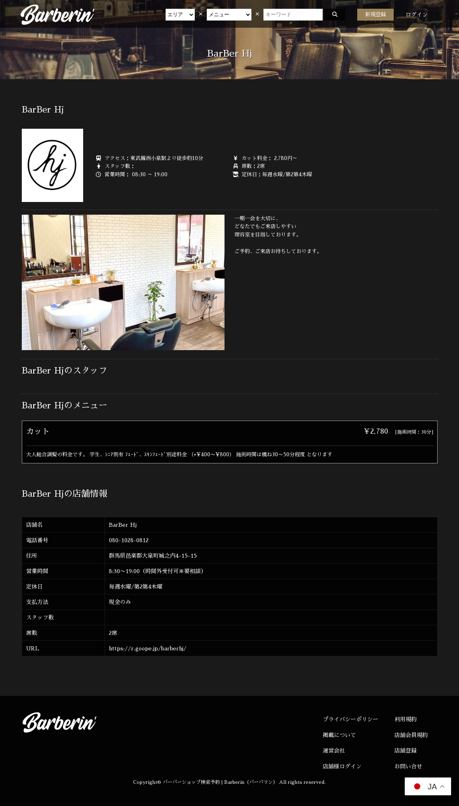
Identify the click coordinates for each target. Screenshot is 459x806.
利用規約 (405, 719)
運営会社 (334, 750)
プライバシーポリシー (350, 719)
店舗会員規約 (411, 735)
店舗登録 (405, 750)
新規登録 (375, 14)
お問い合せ (408, 766)
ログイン (417, 14)
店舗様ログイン (342, 766)
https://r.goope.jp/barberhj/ (148, 648)
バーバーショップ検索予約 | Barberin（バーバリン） (220, 782)
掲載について (339, 735)
